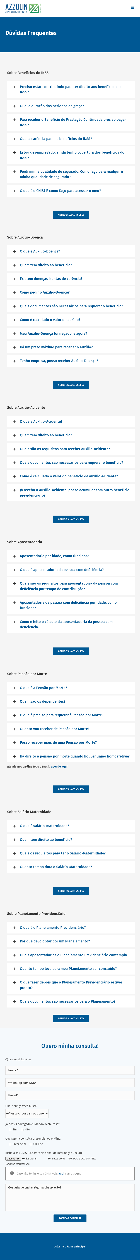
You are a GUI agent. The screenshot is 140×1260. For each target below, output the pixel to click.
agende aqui (59, 766)
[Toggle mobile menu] (133, 7)
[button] (71, 89)
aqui (61, 1173)
